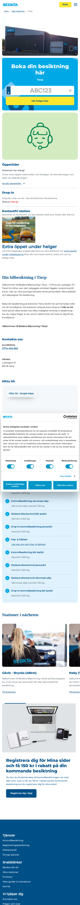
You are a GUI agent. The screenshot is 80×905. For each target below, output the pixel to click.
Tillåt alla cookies (65, 485)
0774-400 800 (10, 348)
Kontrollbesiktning (13, 840)
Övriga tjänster (11, 854)
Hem (6, 11)
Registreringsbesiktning (16, 845)
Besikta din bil (10, 867)
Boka (65, 4)
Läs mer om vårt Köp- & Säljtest (28, 544)
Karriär (6, 886)
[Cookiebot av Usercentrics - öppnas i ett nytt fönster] (65, 417)
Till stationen (9, 692)
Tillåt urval (40, 485)
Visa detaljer (66, 476)
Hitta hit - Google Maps (21, 393)
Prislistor (7, 877)
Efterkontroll (9, 850)
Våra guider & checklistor (17, 881)
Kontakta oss (10, 899)
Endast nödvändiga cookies (15, 485)
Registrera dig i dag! (21, 793)
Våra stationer (18, 11)
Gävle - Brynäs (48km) (19, 673)
